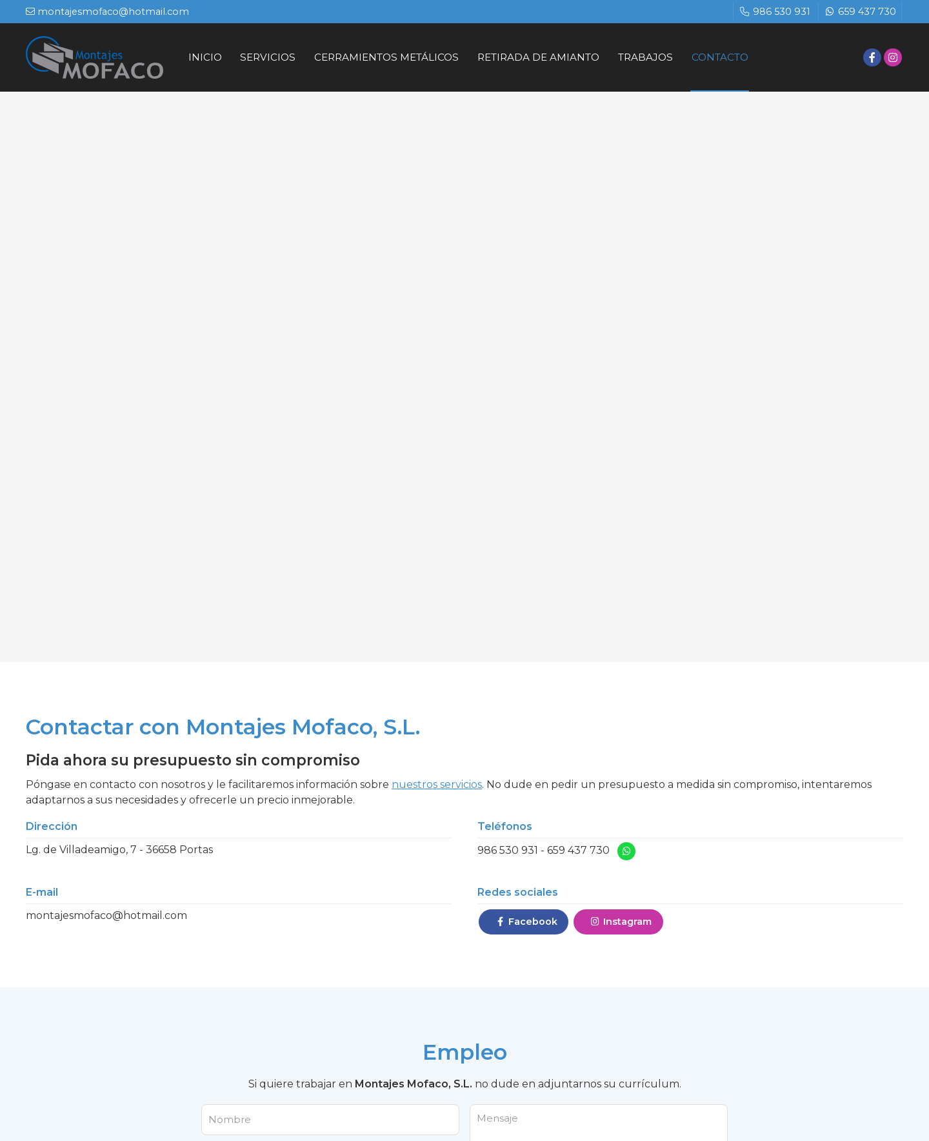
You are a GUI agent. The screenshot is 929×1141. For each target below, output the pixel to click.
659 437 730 (578, 852)
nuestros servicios (437, 786)
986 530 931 (507, 852)
